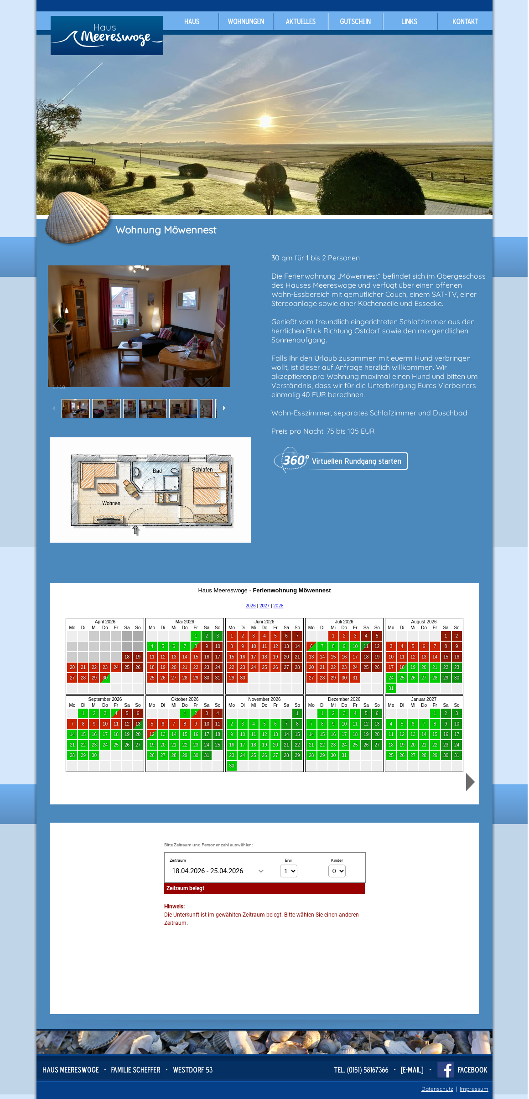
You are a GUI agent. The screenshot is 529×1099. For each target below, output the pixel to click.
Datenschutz (437, 1088)
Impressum (474, 1088)
